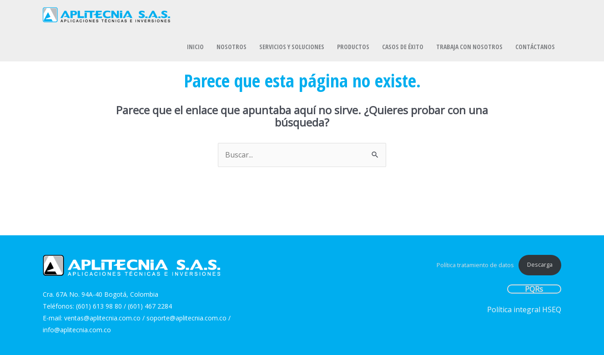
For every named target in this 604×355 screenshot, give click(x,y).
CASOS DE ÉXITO (402, 46)
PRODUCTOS (353, 46)
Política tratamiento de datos (475, 264)
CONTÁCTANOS (535, 46)
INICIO (195, 46)
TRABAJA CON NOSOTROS (469, 46)
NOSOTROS (231, 46)
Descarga (540, 264)
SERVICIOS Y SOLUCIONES (291, 46)
